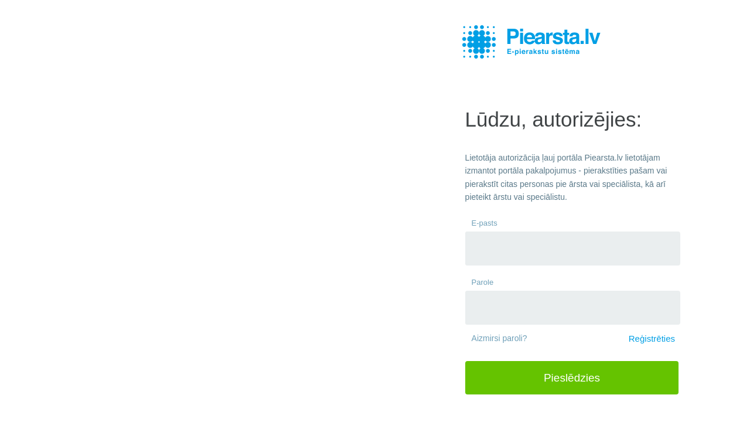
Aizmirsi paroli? (499, 338)
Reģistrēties (652, 338)
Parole (483, 282)
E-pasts (484, 223)
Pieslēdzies (572, 378)
